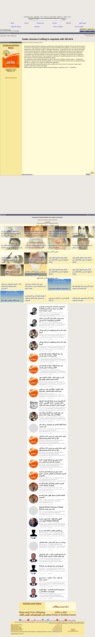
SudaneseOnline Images (16, 626)
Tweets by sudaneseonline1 (11, 77)
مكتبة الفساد (37, 16)
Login (9, 29)
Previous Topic (87, 34)
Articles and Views (49, 18)
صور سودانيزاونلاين (58, 626)
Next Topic (92, 34)
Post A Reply (3, 214)
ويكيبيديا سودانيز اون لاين (57, 629)
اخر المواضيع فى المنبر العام (32, 614)
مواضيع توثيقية (53, 16)
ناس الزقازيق (63, 18)
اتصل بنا (43, 18)
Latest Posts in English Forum (60, 614)
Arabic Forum (92, 172)
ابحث (41, 16)
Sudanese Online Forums (16, 630)
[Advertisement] (47, 7)
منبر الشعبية (60, 16)
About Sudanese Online (73, 631)
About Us (73, 629)
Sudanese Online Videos (16, 627)
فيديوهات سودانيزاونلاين (57, 628)
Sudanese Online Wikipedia (17, 629)
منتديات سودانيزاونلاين (28, 16)
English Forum (56, 18)
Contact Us (73, 630)
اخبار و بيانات (47, 16)
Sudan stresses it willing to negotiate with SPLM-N (32, 42)
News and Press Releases (34, 18)
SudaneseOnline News (11, 46)
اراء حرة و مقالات (67, 16)
